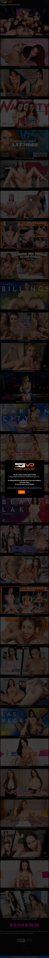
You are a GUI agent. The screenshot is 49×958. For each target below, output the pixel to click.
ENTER (21, 492)
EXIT (28, 492)
